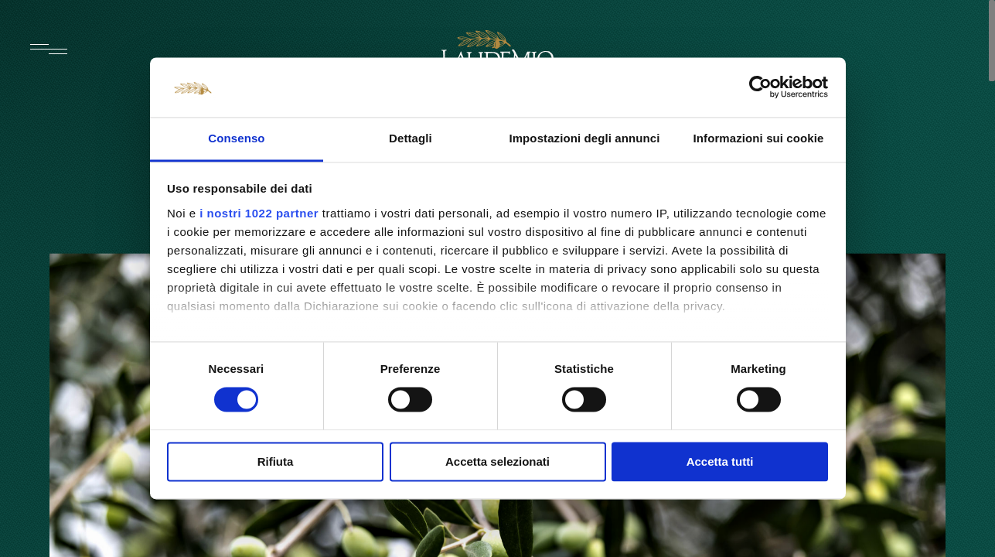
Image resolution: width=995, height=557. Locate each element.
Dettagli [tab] (410, 138)
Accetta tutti (720, 461)
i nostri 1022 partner (259, 213)
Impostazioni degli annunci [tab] (584, 138)
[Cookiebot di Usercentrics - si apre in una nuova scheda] (760, 87)
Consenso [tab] (236, 138)
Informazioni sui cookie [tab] (758, 138)
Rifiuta (275, 461)
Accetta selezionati (497, 461)
